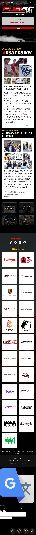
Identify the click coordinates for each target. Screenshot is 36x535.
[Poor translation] (4, 511)
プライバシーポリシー (18, 458)
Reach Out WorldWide (25, 125)
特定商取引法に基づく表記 (14, 461)
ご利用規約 (26, 461)
